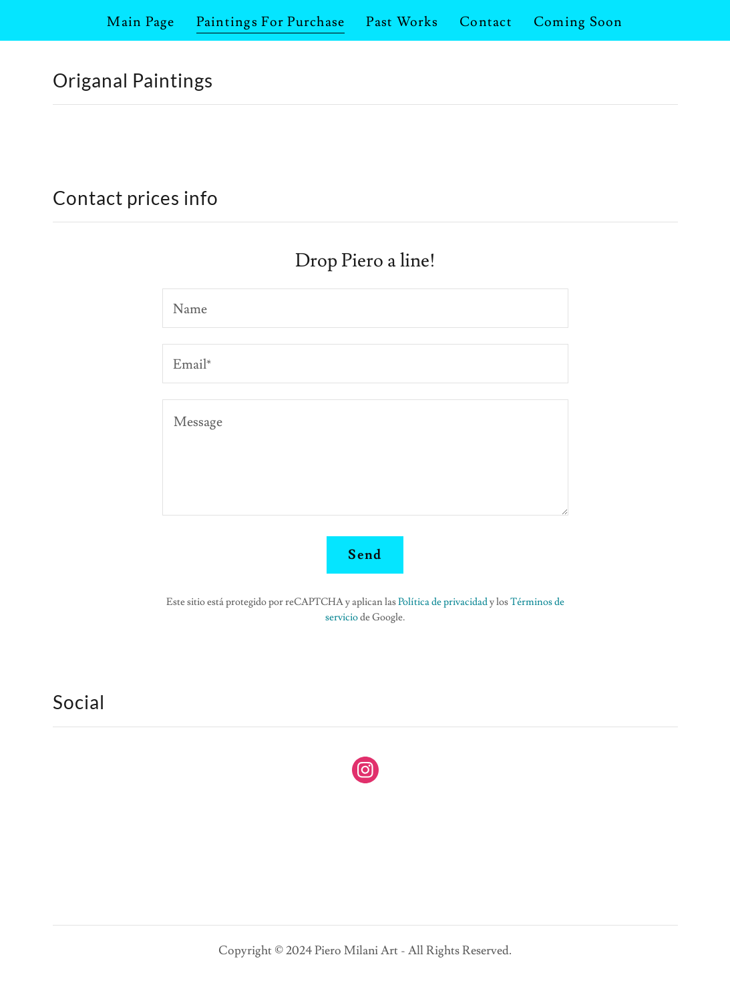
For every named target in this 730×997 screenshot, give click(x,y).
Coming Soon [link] (578, 22)
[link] (365, 772)
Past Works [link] (402, 22)
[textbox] (365, 308)
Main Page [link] (140, 22)
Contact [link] (486, 22)
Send (364, 555)
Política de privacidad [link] (443, 602)
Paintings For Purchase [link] (270, 22)
